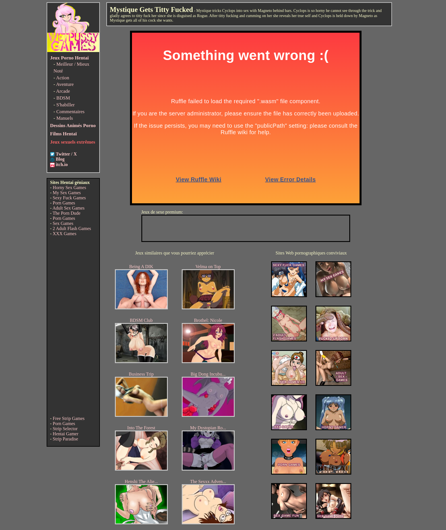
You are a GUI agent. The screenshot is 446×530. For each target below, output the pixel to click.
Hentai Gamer (65, 433)
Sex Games (63, 223)
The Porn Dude (66, 213)
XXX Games (64, 233)
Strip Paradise (65, 438)
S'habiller (65, 104)
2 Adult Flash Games (72, 228)
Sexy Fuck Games (69, 197)
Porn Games (64, 202)
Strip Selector (65, 428)
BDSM (63, 98)
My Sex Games (67, 192)
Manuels (64, 118)
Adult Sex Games (68, 208)
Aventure (65, 84)
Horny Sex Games (69, 187)
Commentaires (70, 111)
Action (62, 77)
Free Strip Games (68, 418)
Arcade (63, 91)
